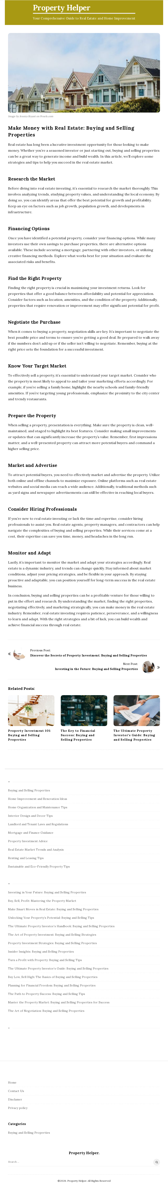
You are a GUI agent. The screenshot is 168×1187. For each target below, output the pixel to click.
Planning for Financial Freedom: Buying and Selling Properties (52, 985)
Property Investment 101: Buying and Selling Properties (29, 735)
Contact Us (16, 1091)
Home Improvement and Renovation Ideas (37, 799)
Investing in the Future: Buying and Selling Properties (96, 669)
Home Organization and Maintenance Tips (37, 807)
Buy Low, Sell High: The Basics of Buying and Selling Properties (53, 977)
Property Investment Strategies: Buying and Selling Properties (52, 943)
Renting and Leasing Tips (26, 858)
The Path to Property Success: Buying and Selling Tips (46, 994)
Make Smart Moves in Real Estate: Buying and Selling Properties (53, 909)
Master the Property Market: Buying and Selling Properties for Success (59, 1002)
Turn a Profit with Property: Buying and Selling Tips (45, 960)
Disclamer (15, 1099)
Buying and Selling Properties (29, 790)
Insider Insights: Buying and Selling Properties (41, 951)
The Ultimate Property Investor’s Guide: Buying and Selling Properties (134, 735)
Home (12, 1082)
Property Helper (62, 7)
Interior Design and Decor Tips (30, 816)
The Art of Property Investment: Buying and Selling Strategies (52, 935)
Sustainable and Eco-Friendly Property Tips (39, 866)
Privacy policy (17, 1108)
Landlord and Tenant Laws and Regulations (38, 824)
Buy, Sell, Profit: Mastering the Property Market (42, 901)
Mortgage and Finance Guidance (30, 833)
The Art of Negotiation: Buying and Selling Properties (46, 1011)
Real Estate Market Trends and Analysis (36, 849)
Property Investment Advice (28, 841)
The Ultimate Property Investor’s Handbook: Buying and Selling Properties (61, 926)
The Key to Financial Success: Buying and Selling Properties (78, 735)
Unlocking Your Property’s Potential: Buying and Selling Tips (51, 918)
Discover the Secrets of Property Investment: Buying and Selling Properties (88, 655)
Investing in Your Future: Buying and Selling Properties (47, 892)
